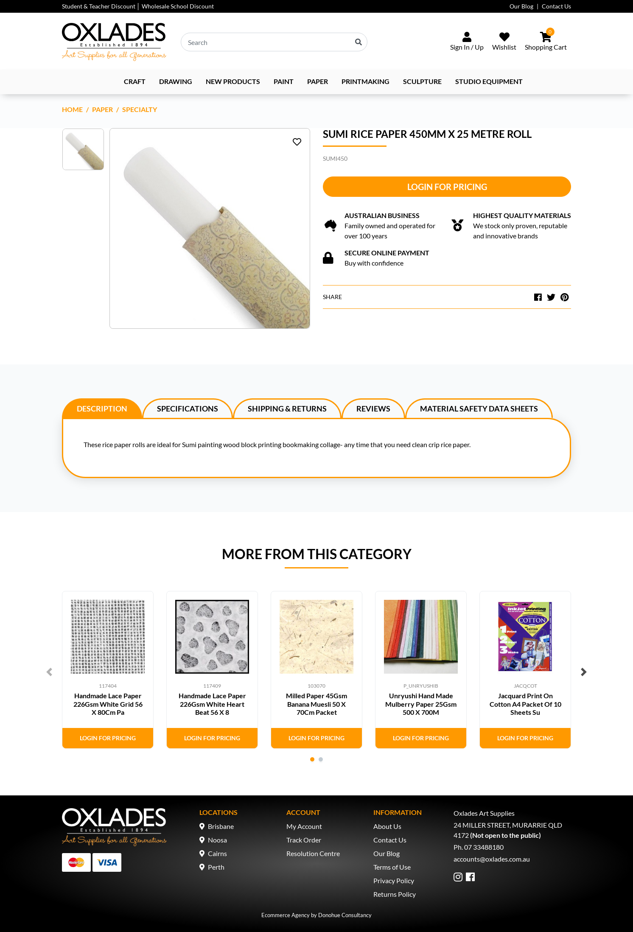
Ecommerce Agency (285, 915)
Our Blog (521, 6)
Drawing (175, 81)
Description (102, 408)
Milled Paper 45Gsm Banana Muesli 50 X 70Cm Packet (316, 703)
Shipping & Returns (287, 408)
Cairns (217, 853)
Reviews (373, 408)
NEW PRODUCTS (233, 81)
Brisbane (221, 826)
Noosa (217, 840)
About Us (387, 826)
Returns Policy (394, 894)
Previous (49, 671)
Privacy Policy (393, 880)
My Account (304, 826)
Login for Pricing (447, 187)
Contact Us (556, 6)
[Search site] (358, 42)
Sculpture (422, 81)
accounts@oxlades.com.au (492, 859)
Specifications (187, 408)
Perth (216, 867)
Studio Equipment (489, 81)
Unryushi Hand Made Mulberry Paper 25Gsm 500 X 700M (421, 703)
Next (583, 671)
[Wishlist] (504, 42)
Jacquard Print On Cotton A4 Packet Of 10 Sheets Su (525, 703)
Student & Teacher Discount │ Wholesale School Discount (138, 6)
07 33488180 (484, 847)
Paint (284, 81)
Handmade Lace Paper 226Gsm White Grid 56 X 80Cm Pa (108, 703)
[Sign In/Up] (467, 42)
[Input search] (274, 42)
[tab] (102, 408)
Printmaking (365, 81)
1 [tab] (312, 759)
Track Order (303, 840)
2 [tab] (321, 759)
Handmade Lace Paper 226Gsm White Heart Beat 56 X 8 (212, 703)
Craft (135, 81)
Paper (317, 81)
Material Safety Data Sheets (479, 408)
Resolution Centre (313, 853)
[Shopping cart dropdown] (546, 42)
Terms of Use (392, 867)
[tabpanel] (108, 669)
